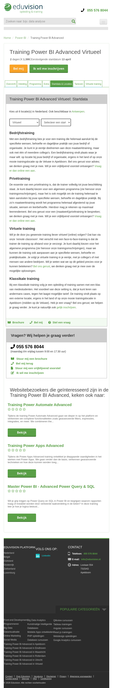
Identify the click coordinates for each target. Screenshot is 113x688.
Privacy (63, 676)
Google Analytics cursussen (67, 640)
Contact (9, 676)
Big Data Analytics (36, 620)
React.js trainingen (62, 632)
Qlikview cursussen (63, 620)
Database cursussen (37, 640)
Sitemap (25, 678)
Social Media (10, 639)
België (7, 557)
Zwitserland (9, 568)
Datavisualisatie (12, 632)
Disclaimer (51, 676)
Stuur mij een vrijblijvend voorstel (35, 368)
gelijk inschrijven (66, 307)
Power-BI (20, 37)
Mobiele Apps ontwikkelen (40, 632)
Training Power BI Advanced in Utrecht (23, 660)
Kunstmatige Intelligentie (39, 624)
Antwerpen (78, 111)
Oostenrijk (9, 565)
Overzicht (11, 84)
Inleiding (22, 84)
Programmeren (11, 624)
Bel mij (18, 68)
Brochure (16, 322)
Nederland (9, 553)
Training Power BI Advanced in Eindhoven (25, 648)
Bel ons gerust (41, 266)
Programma (35, 84)
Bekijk (22, 432)
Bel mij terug (22, 363)
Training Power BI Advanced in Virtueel (23, 664)
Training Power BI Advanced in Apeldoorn (24, 644)
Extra (46, 84)
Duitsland (8, 561)
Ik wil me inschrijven (48, 68)
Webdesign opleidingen (65, 636)
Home (7, 37)
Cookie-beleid (11, 678)
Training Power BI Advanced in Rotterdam (25, 656)
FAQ (35, 678)
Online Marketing (12, 636)
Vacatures (38, 676)
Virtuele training (93, 84)
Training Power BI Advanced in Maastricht (24, 652)
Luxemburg (9, 572)
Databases (32, 628)
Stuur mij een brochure (29, 358)
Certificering (46, 678)
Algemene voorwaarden (81, 676)
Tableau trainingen (62, 624)
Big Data (8, 628)
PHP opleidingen (35, 636)
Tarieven (79, 84)
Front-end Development (15, 620)
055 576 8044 (94, 10)
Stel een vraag (59, 322)
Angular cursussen (62, 628)
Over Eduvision (23, 676)
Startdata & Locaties (62, 84)
